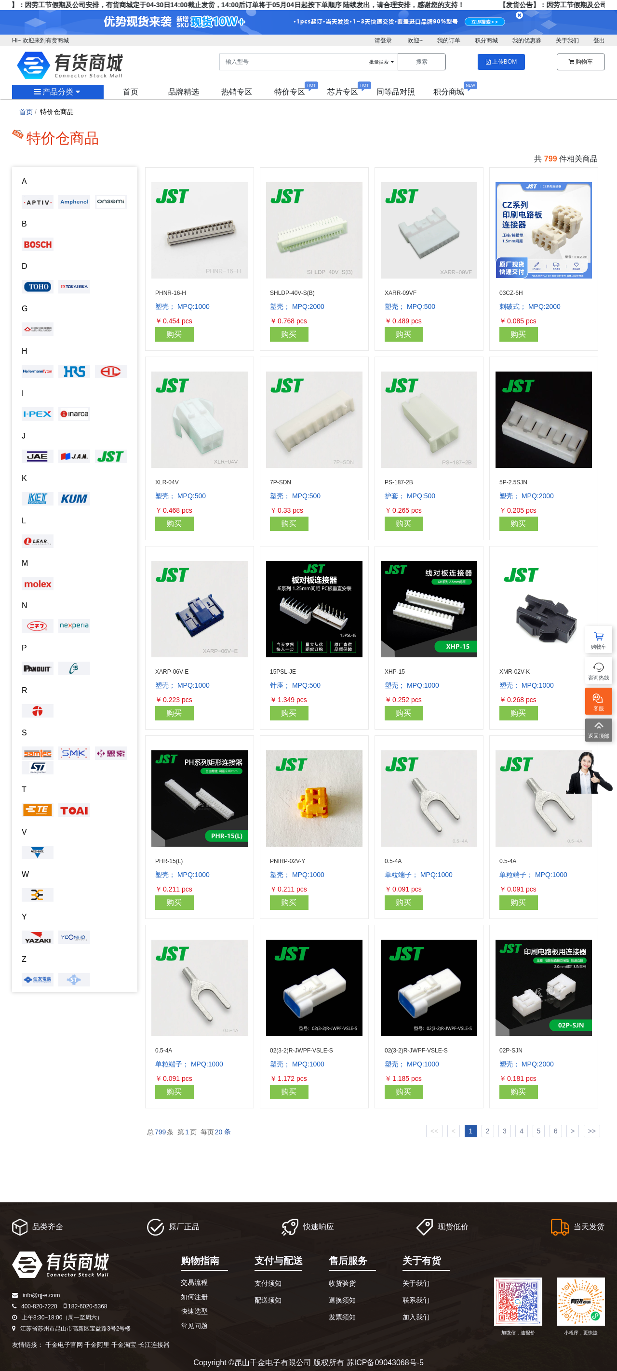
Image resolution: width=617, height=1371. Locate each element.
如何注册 (194, 1297)
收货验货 (342, 1283)
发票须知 (342, 1317)
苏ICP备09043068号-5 (385, 1362)
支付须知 (268, 1283)
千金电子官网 (64, 1344)
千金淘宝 (123, 1344)
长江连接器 (154, 1344)
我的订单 (448, 40)
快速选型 (194, 1311)
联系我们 (415, 1300)
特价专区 (289, 92)
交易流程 (194, 1282)
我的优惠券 (526, 40)
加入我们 (415, 1317)
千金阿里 (96, 1344)
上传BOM (501, 61)
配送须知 (268, 1300)
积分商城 (486, 40)
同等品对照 (395, 92)
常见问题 (194, 1326)
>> (592, 1131)
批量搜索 (382, 62)
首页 (130, 92)
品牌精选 (183, 92)
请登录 (383, 40)
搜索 (422, 61)
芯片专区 (342, 92)
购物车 (581, 61)
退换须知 (342, 1300)
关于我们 (567, 40)
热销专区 (236, 92)
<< (434, 1131)
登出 (599, 40)
